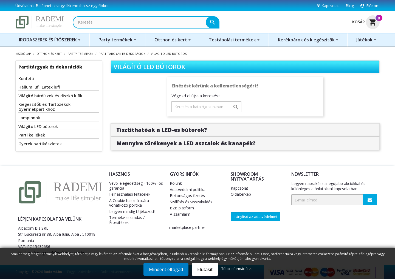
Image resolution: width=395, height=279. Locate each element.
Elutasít (205, 269)
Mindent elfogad (166, 269)
